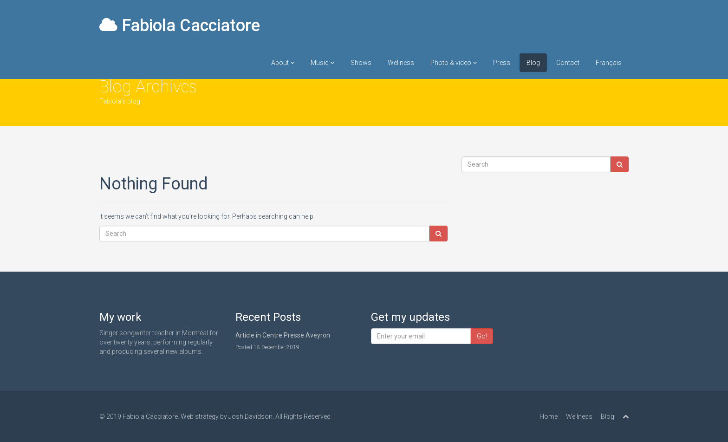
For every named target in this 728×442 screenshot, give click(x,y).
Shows (361, 62)
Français (609, 62)
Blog (533, 62)
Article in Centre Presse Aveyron (282, 335)
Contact (567, 62)
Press (501, 62)
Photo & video (453, 62)
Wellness (401, 62)
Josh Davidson (250, 416)
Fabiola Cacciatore (179, 25)
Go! (482, 336)
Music (322, 62)
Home (549, 416)
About (282, 62)
